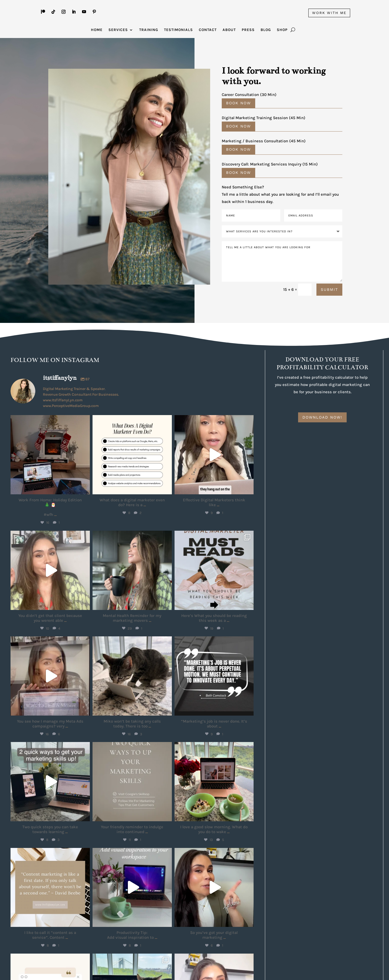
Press (248, 30)
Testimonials (178, 30)
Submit (329, 289)
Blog (266, 30)
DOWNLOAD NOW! (322, 417)
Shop (282, 30)
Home (97, 30)
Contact (208, 30)
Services (118, 30)
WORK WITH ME (329, 13)
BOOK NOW (238, 149)
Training (148, 30)
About (229, 30)
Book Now (238, 103)
